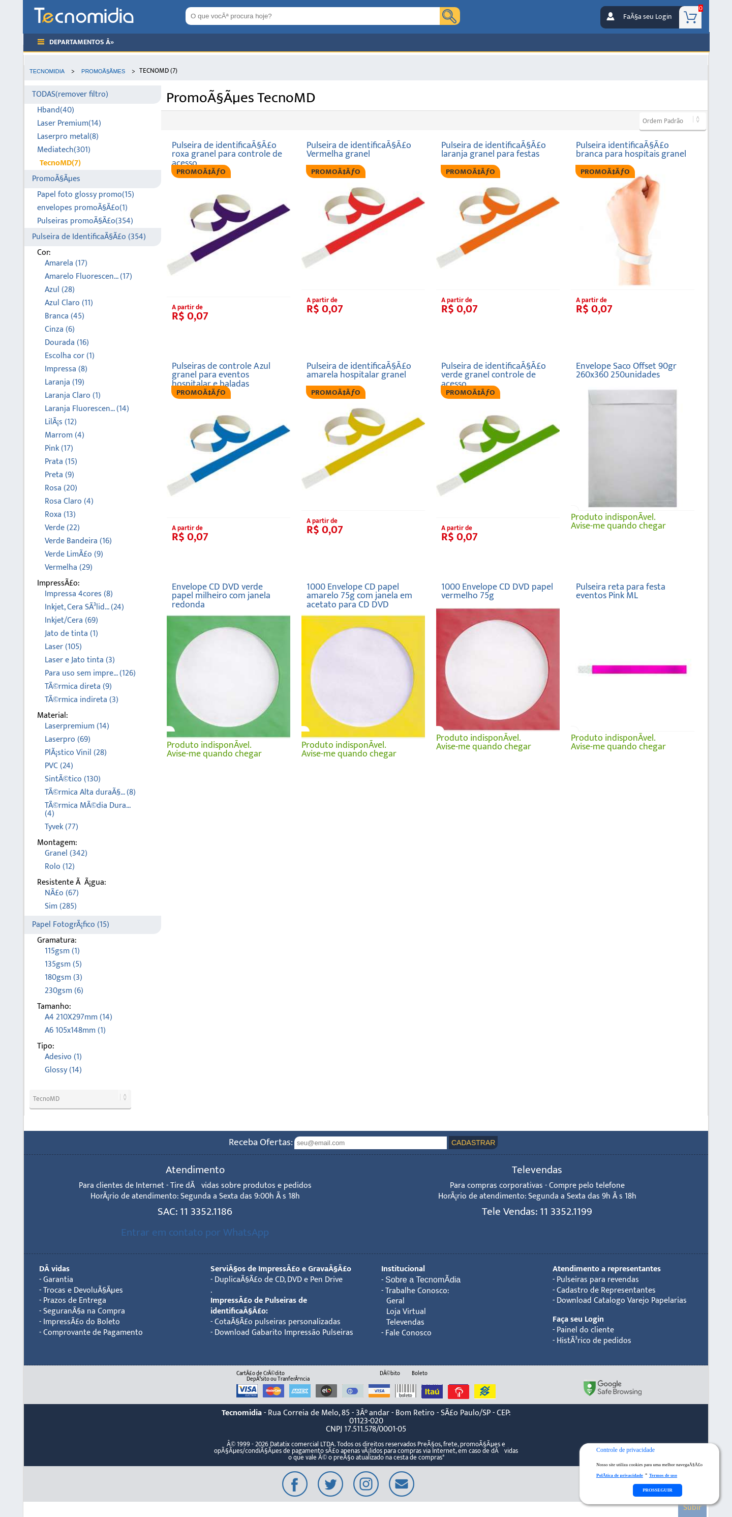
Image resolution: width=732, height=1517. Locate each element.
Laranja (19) (64, 382)
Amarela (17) (66, 263)
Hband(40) (55, 110)
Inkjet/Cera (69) (71, 620)
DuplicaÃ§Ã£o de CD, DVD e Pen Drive (279, 1280)
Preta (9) (59, 475)
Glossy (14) (63, 1070)
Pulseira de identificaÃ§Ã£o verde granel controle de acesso (493, 375)
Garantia (58, 1280)
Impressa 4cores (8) (79, 594)
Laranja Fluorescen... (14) (87, 409)
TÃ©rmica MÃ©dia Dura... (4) (87, 810)
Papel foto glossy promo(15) (85, 194)
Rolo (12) (60, 866)
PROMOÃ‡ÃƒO (201, 171)
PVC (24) (59, 766)
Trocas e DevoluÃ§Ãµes (83, 1290)
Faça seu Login (578, 1319)
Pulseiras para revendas (598, 1280)
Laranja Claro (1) (73, 395)
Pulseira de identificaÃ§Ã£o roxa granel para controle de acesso (227, 154)
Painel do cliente (585, 1330)
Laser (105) (63, 647)
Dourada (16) (67, 342)
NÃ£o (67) (62, 893)
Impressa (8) (66, 369)
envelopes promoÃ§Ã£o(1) (82, 208)
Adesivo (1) (63, 1057)
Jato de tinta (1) (71, 633)
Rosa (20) (61, 488)
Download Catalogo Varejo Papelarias (622, 1300)
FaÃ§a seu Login (647, 17)
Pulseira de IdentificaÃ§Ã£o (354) (89, 237)
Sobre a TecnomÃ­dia (423, 1279)
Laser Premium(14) (69, 123)
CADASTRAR (473, 1143)
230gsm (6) (64, 991)
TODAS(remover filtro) (70, 94)
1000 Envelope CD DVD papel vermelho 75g (497, 591)
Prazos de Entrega (74, 1300)
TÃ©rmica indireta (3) (81, 700)
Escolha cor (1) (70, 356)
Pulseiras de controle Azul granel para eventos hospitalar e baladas (221, 375)
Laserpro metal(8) (68, 136)
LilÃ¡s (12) (61, 422)
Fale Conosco (408, 1333)
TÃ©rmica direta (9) (78, 686)
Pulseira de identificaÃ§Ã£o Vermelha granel (359, 150)
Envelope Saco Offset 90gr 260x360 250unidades (626, 371)
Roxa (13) (60, 514)
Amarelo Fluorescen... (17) (88, 276)
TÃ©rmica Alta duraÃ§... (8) (90, 792)
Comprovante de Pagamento (93, 1332)
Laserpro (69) (67, 739)
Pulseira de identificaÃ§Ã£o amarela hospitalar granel (359, 371)
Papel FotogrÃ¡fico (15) (70, 924)
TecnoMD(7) (60, 163)
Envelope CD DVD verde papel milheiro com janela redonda (221, 595)
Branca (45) (64, 316)
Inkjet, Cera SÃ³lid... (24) (84, 607)
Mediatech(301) (63, 150)
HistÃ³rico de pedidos (594, 1341)
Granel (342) (66, 853)
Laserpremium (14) (77, 726)
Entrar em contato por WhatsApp (195, 1232)
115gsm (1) (62, 951)
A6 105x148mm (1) (75, 1030)
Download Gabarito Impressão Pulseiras (284, 1332)
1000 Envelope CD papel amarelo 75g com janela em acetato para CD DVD (359, 595)
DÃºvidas (54, 1269)
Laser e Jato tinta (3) (80, 660)
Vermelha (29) (69, 567)
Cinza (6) (60, 329)
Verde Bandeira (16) (78, 541)
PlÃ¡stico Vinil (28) (76, 753)
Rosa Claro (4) (69, 501)
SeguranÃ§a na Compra (84, 1311)
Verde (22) (62, 528)
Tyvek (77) (61, 827)
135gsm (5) (63, 964)
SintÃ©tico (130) (73, 779)
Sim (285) (61, 906)
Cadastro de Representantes (606, 1290)
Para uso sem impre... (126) (90, 673)
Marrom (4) (64, 435)
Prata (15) (61, 462)
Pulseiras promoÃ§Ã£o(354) (85, 221)
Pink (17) (59, 448)
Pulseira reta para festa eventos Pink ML (620, 591)
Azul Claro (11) (69, 303)
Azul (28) (60, 290)
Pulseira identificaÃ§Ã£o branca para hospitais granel (631, 150)
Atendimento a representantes (607, 1269)
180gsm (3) (63, 977)
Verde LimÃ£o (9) (74, 554)
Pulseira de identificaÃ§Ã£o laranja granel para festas (493, 150)
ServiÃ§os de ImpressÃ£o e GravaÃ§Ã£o (280, 1269)
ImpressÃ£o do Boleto (81, 1322)
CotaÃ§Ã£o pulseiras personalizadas (278, 1322)
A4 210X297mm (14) (78, 1017)
